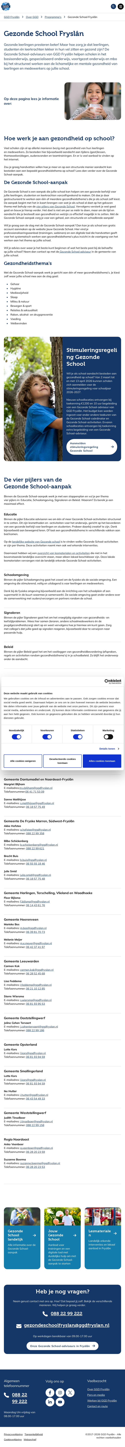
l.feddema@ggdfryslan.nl (36, 984)
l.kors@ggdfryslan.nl (33, 1053)
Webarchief (30, 1439)
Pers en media (96, 1395)
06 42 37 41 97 (35, 947)
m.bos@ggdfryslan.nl (33, 928)
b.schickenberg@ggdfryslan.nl (39, 844)
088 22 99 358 (35, 833)
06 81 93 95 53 (35, 1003)
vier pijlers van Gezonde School (55, 206)
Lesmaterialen (100, 1233)
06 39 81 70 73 (35, 932)
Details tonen (107, 748)
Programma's (53, 17)
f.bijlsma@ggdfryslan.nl (35, 901)
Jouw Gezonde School (55, 1235)
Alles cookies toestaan (102, 761)
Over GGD (32, 17)
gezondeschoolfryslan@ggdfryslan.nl (66, 1325)
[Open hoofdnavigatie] (121, 7)
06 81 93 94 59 (35, 1056)
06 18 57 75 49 (35, 806)
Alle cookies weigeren (23, 761)
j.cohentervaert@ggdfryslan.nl (39, 1026)
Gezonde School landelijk (15, 1235)
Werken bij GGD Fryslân (102, 1400)
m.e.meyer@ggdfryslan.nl (36, 943)
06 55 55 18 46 (35, 863)
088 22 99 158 (35, 1125)
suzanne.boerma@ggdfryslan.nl (40, 1163)
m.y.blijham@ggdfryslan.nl (36, 788)
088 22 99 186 (35, 1030)
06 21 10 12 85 (35, 988)
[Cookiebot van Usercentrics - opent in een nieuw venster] (107, 681)
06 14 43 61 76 (35, 905)
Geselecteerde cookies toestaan (62, 761)
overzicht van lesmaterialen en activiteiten (63, 553)
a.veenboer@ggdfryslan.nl (36, 1148)
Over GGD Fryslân (98, 1389)
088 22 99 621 (35, 848)
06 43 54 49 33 (35, 1098)
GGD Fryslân (12, 17)
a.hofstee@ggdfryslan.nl (35, 829)
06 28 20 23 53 (35, 1167)
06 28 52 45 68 (35, 973)
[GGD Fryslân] (5, 6)
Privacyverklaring (13, 1434)
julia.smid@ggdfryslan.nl (35, 875)
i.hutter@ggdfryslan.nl (34, 1094)
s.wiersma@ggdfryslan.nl (36, 1000)
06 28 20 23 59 (35, 1151)
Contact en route (97, 1406)
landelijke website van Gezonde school (36, 541)
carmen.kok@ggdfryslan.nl (37, 969)
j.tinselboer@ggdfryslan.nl (36, 1121)
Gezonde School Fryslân (82, 17)
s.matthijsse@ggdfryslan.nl (37, 803)
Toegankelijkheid (34, 1434)
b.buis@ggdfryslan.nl (33, 860)
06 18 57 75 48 (35, 878)
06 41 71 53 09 (34, 791)
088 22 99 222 (66, 1314)
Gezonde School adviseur (75, 251)
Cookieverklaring (13, 1439)
